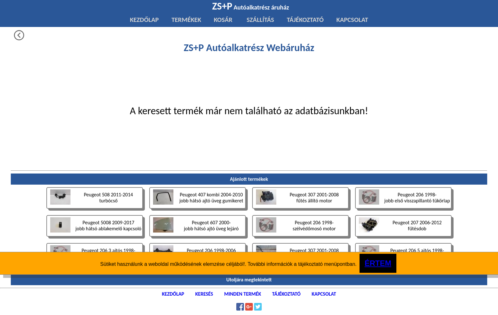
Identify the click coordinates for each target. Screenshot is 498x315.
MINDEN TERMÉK (242, 294)
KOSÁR (223, 20)
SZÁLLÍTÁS (259, 20)
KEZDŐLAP (144, 20)
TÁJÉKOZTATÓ (305, 20)
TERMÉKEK (186, 20)
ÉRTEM (378, 263)
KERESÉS (204, 294)
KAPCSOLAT (352, 20)
